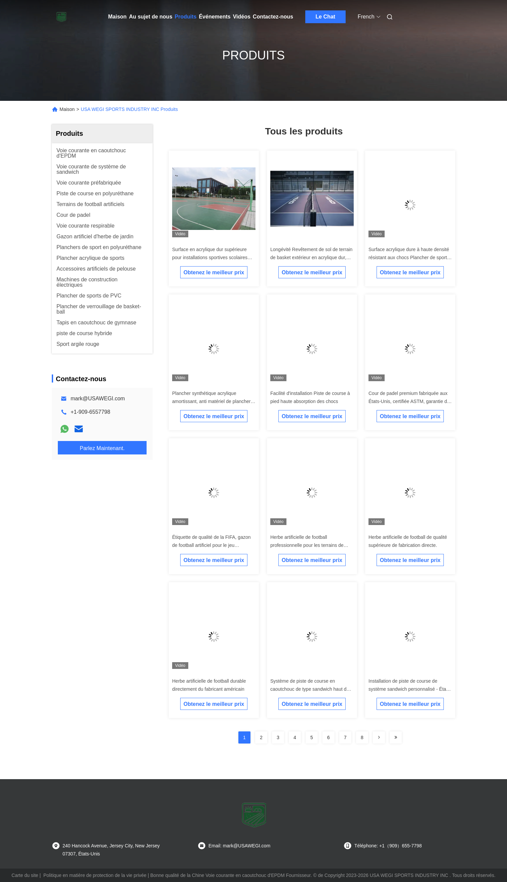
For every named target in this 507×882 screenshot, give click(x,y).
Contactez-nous (273, 16)
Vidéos (241, 16)
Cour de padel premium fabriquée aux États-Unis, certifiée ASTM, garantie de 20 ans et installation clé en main (409, 401)
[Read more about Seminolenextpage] (379, 737)
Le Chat (326, 16)
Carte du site (24, 875)
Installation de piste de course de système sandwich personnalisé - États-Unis (410, 689)
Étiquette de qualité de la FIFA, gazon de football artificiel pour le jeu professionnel (211, 545)
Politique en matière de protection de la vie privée (95, 875)
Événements (214, 16)
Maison (117, 16)
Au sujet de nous (150, 16)
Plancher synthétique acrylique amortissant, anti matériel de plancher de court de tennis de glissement (211, 401)
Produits (186, 16)
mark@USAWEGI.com (98, 398)
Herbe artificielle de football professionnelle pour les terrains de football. (307, 545)
